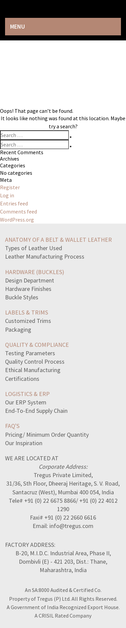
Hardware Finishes (28, 289)
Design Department (29, 280)
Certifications (22, 379)
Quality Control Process (35, 361)
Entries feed (14, 203)
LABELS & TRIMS (26, 312)
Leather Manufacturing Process (44, 256)
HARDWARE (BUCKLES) (34, 272)
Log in (7, 195)
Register (10, 187)
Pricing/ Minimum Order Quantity (47, 434)
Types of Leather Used (33, 248)
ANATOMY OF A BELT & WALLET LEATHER (58, 239)
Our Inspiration (23, 443)
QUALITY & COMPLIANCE (37, 345)
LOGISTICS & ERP (27, 394)
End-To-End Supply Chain (36, 411)
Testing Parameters (30, 353)
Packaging (18, 329)
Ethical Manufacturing (32, 370)
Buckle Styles (21, 297)
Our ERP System (25, 402)
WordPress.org (17, 219)
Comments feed (18, 211)
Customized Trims (28, 321)
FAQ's (12, 426)
